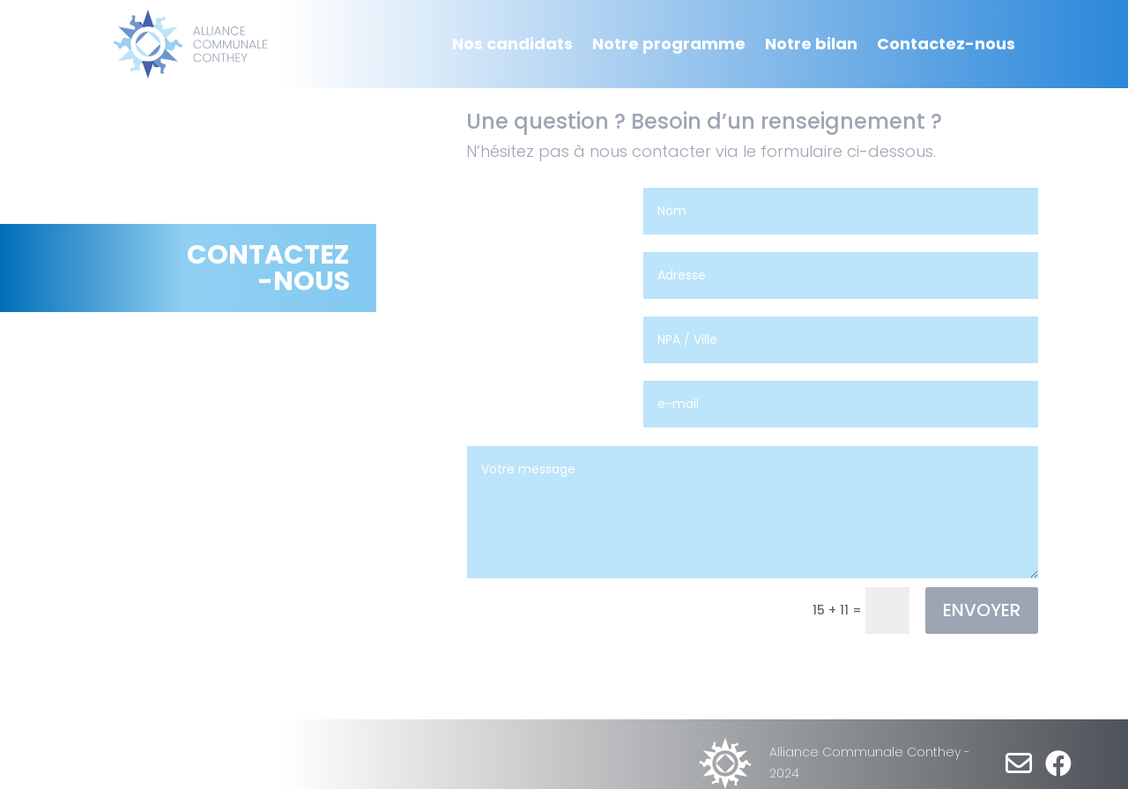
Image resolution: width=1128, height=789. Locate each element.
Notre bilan (811, 44)
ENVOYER (981, 610)
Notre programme (669, 44)
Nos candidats (512, 44)
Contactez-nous (946, 44)
